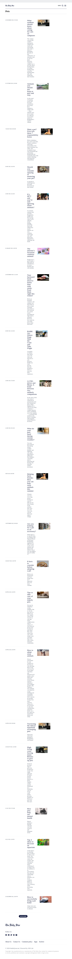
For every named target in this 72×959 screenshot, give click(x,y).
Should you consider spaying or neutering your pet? (31, 172)
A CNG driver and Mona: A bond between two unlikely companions (32, 387)
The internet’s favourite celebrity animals (31, 252)
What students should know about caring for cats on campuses (31, 28)
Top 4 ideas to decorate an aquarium (31, 843)
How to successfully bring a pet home (32, 900)
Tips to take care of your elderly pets (30, 597)
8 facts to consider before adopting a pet (30, 566)
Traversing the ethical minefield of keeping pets (31, 727)
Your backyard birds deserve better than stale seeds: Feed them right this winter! (31, 285)
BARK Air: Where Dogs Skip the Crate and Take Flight (30, 339)
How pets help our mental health (30, 813)
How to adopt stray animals (30, 653)
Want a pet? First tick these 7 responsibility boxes (32, 133)
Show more (23, 916)
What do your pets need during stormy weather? (30, 434)
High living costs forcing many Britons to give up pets (30, 753)
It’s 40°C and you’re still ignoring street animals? (30, 200)
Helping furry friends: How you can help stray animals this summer (30, 482)
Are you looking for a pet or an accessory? (31, 527)
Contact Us (16, 942)
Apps (35, 942)
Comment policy (27, 942)
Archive (41, 942)
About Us (8, 942)
